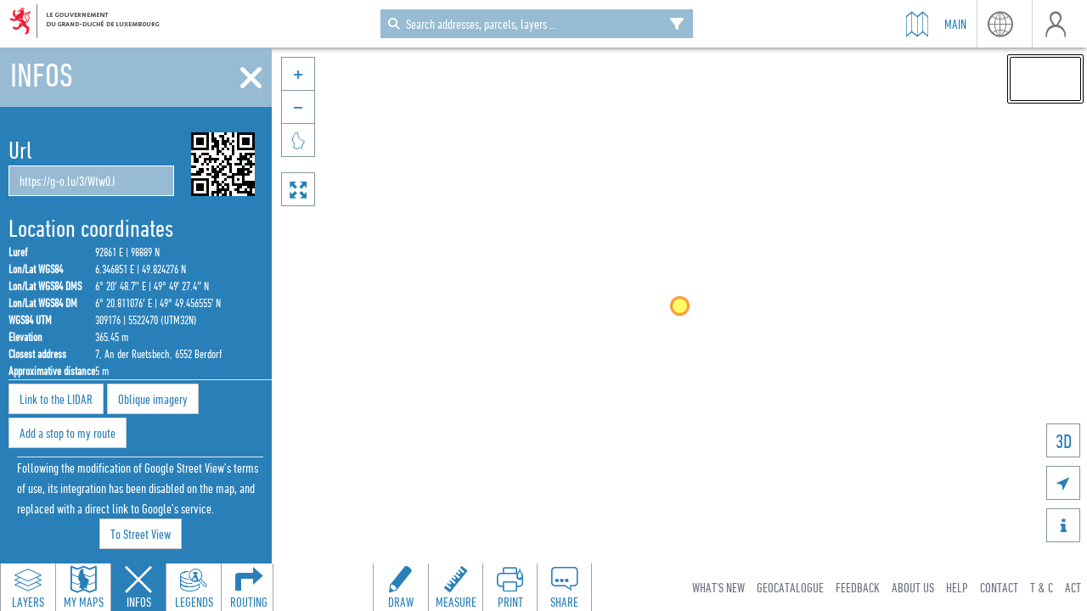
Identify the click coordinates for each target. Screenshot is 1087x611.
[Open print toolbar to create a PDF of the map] (509, 587)
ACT (1073, 587)
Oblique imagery (153, 398)
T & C (1041, 587)
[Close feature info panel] (138, 587)
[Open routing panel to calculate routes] (249, 587)
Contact (999, 587)
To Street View (140, 533)
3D (1064, 440)
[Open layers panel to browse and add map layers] (28, 587)
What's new (718, 587)
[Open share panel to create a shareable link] (564, 587)
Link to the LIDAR (56, 398)
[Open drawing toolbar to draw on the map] (401, 587)
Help (957, 587)
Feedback (858, 587)
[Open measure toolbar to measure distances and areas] (455, 587)
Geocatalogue (790, 587)
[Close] (251, 78)
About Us (913, 587)
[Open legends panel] (193, 587)
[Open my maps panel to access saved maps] (83, 587)
